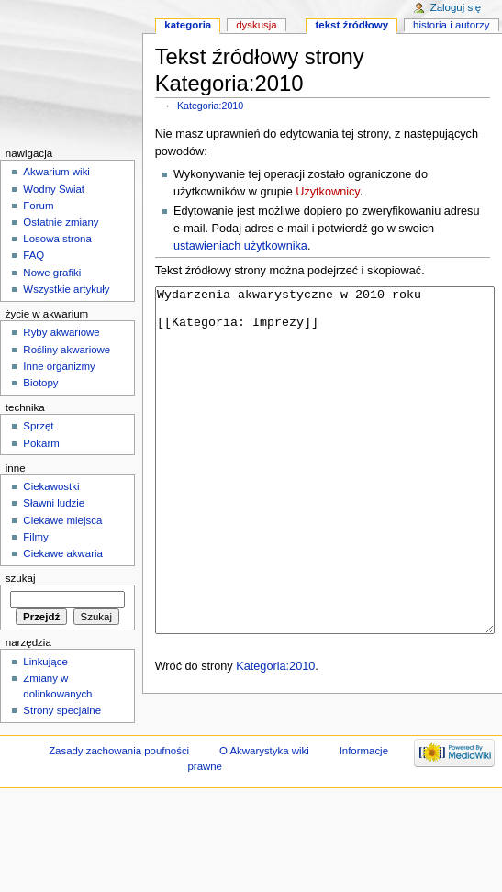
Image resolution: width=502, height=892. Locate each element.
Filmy (35, 536)
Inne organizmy (59, 366)
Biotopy (40, 382)
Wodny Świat (53, 189)
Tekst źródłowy (352, 24)
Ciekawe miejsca (62, 520)
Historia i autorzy (451, 24)
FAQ (33, 255)
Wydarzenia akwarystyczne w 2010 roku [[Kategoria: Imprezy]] (325, 495)
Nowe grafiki (52, 272)
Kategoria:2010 (210, 105)
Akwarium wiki (56, 171)
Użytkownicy (328, 191)
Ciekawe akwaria (63, 553)
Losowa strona (57, 238)
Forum (38, 205)
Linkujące (45, 661)
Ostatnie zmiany (60, 222)
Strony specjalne (62, 710)
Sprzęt (38, 425)
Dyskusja (256, 24)
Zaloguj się (455, 7)
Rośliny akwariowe (66, 349)
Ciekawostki (51, 486)
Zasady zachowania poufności (119, 791)
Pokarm (41, 443)
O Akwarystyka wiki (264, 791)
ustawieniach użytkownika (240, 246)
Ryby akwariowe (61, 332)
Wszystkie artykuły (66, 289)
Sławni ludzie (53, 502)
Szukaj (21, 578)
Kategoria (187, 24)
